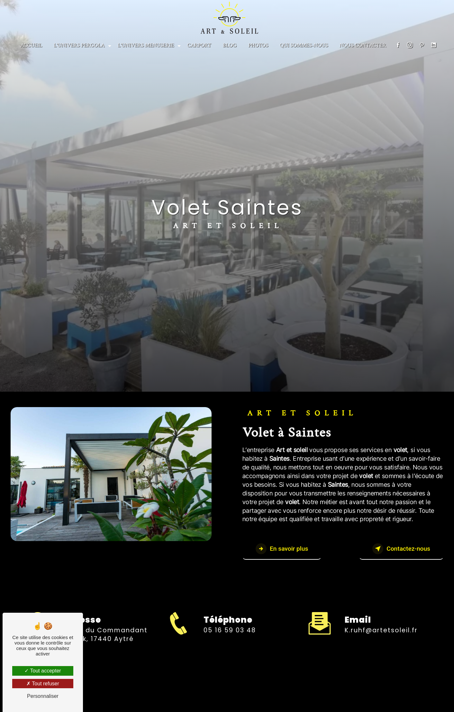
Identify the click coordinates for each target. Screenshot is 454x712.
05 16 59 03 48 (230, 636)
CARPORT (199, 45)
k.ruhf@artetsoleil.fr (381, 624)
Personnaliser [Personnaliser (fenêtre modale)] (43, 696)
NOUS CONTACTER (363, 45)
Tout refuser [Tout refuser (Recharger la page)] (42, 683)
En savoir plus (282, 548)
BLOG (230, 45)
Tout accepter (42, 670)
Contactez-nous (401, 548)
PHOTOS (258, 45)
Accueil (31, 45)
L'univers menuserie (146, 45)
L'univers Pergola (79, 45)
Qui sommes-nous (304, 45)
